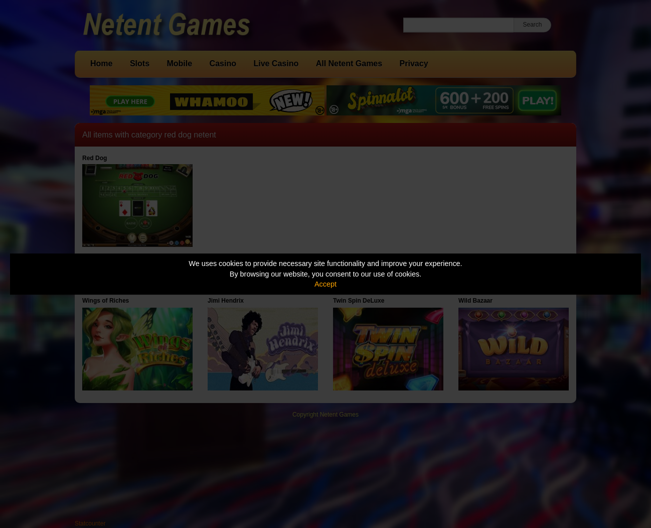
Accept (325, 284)
